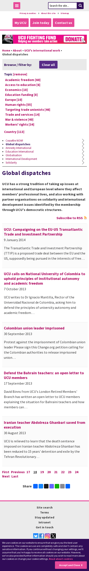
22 (62, 472)
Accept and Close (69, 565)
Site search (45, 507)
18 (35, 472)
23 (69, 472)
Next (6, 476)
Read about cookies (61, 558)
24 (76, 472)
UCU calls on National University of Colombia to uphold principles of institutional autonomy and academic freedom (44, 278)
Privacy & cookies (28, 13)
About (17, 50)
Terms (44, 512)
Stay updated (44, 517)
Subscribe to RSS (69, 218)
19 (42, 472)
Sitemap (65, 13)
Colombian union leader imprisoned (34, 328)
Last (14, 476)
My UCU (21, 22)
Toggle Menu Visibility (18, 6)
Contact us (63, 22)
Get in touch (44, 527)
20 (49, 472)
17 (28, 472)
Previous (18, 472)
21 (56, 472)
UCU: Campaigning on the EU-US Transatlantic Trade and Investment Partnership (43, 232)
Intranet (45, 522)
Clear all (48, 64)
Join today (40, 22)
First (5, 472)
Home (6, 50)
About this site (48, 13)
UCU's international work (42, 50)
